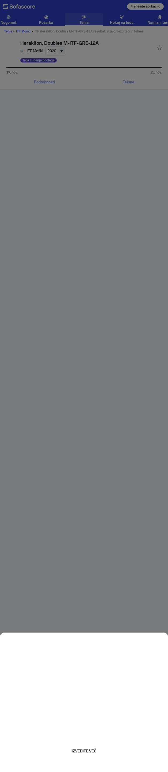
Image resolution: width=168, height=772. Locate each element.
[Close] (162, 638)
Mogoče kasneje (84, 763)
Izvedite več (84, 751)
